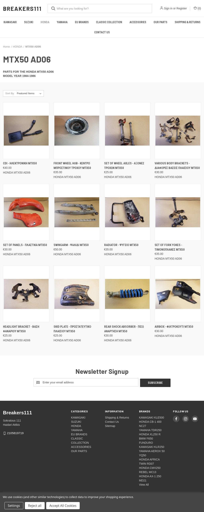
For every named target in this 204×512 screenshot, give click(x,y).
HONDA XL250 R (150, 434)
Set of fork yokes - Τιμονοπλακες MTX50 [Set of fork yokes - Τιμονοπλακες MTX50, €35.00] (170, 247)
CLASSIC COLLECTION (109, 22)
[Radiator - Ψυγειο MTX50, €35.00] (127, 212)
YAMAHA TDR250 (150, 429)
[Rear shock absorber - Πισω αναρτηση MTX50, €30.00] (127, 293)
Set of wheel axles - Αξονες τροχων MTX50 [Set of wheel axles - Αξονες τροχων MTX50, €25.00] (124, 166)
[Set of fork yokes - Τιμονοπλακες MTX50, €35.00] (177, 212)
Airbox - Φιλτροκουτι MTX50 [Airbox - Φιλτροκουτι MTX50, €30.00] (174, 326)
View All (144, 484)
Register (182, 8)
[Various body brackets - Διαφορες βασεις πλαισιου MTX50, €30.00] (177, 130)
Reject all (34, 505)
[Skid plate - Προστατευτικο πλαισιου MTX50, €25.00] (76, 293)
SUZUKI (28, 22)
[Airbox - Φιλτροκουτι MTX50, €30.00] (177, 293)
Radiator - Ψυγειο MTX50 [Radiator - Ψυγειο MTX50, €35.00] (121, 245)
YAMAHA (62, 22)
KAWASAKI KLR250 (151, 446)
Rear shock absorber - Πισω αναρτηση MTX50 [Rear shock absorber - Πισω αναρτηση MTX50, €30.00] (124, 329)
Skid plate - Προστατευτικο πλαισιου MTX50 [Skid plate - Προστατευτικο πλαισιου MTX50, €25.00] (72, 329)
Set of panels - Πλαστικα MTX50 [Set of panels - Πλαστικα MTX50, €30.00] (25, 245)
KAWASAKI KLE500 (151, 417)
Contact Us (102, 32)
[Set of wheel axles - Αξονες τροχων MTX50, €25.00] (127, 130)
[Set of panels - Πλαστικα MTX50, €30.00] (26, 212)
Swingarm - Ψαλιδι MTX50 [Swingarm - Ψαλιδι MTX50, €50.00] (71, 245)
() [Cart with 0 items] (197, 8)
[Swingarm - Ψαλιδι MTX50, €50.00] (76, 212)
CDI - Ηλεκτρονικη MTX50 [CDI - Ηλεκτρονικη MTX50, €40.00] (20, 163)
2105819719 (15, 432)
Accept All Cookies (62, 505)
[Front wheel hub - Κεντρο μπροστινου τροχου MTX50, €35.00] (76, 130)
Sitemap (110, 425)
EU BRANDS (82, 22)
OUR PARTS (160, 22)
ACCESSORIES (137, 22)
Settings (14, 505)
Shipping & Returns (117, 417)
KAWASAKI (10, 22)
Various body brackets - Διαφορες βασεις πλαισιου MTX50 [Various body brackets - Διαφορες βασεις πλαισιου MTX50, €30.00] (177, 166)
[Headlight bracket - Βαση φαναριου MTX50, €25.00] (26, 293)
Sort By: (10, 93)
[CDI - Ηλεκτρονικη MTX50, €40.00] (26, 130)
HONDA (45, 22)
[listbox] (30, 93)
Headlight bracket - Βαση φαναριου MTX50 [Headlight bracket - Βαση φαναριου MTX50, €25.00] (21, 329)
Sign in (168, 8)
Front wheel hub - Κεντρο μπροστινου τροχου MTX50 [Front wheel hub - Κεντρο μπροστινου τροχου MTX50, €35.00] (72, 166)
